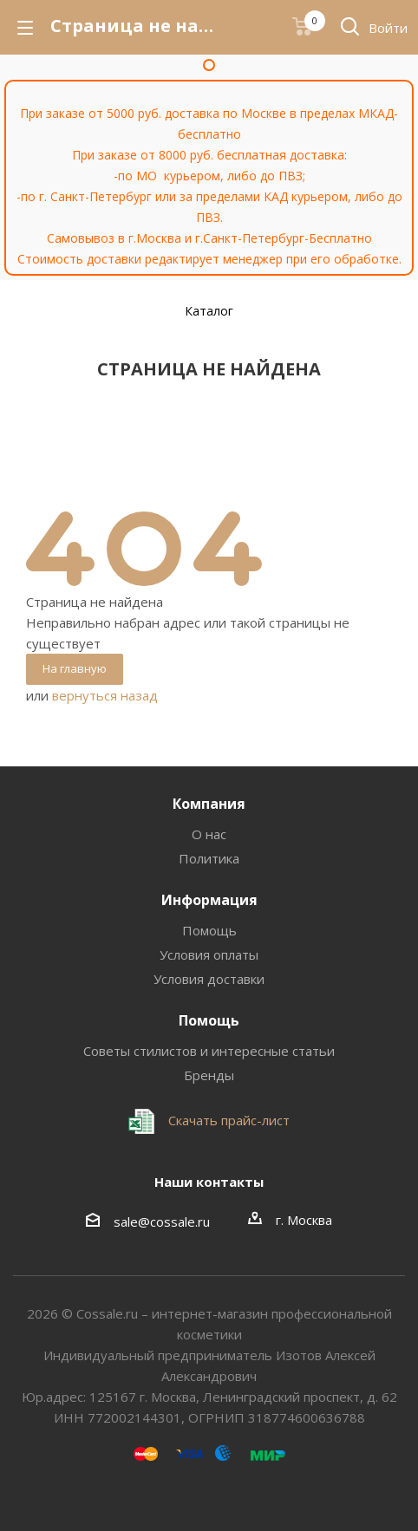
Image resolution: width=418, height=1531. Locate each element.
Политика (209, 858)
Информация (209, 899)
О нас (209, 834)
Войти (388, 27)
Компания (209, 803)
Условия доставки (209, 978)
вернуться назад (105, 695)
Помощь (209, 930)
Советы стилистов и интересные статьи (209, 1050)
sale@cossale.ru (162, 1221)
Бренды (209, 1075)
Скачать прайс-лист (227, 1120)
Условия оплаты (209, 954)
